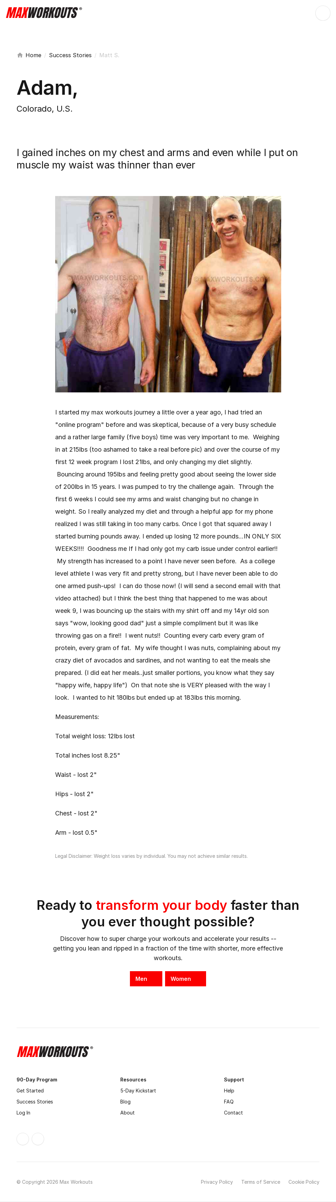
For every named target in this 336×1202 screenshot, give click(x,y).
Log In (23, 1113)
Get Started (30, 1090)
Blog (125, 1102)
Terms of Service (260, 1182)
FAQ (229, 1102)
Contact (233, 1113)
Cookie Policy (303, 1182)
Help (229, 1090)
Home (33, 55)
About (127, 1113)
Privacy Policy (217, 1182)
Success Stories (70, 55)
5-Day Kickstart (138, 1090)
